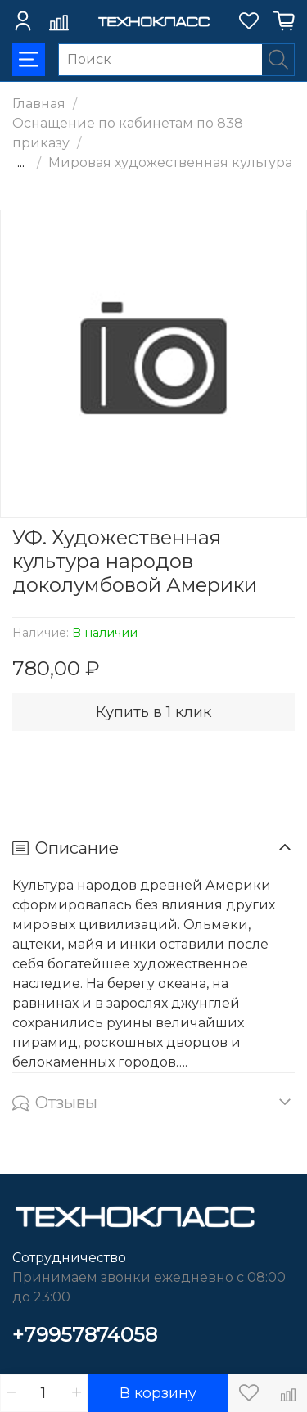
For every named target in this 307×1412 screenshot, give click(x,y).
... (21, 163)
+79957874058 (84, 1335)
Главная (38, 103)
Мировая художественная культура (170, 162)
